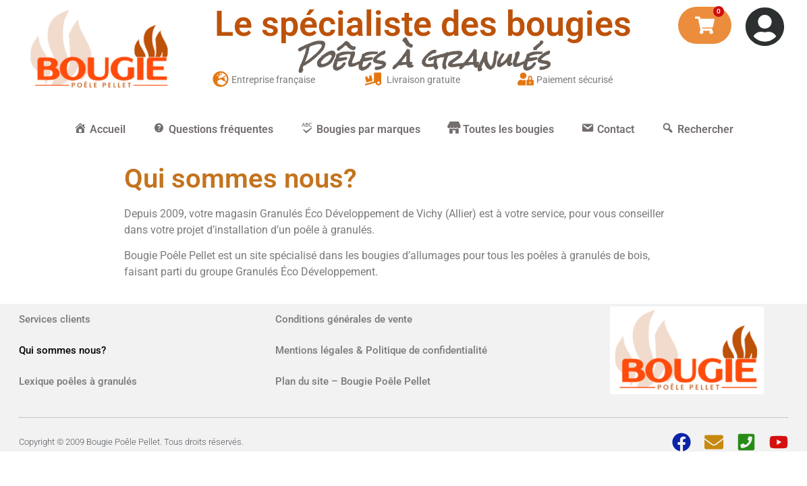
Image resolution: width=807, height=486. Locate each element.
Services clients (54, 319)
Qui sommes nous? (62, 350)
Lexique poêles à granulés (78, 381)
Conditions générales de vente (343, 319)
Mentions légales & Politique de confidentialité (381, 350)
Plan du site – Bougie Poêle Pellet (352, 381)
